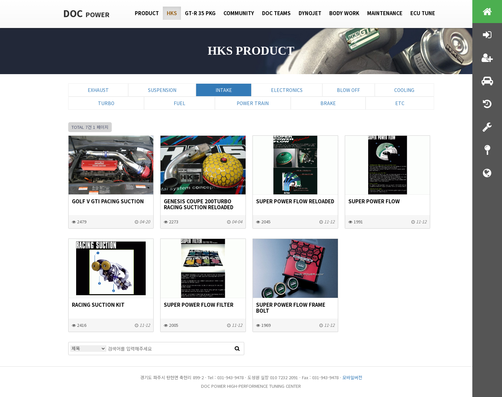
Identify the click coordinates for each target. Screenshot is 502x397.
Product (147, 13)
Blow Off (348, 90)
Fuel (179, 103)
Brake (328, 103)
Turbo (106, 103)
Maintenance (384, 13)
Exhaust (98, 90)
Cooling (404, 90)
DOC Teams (276, 13)
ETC (399, 103)
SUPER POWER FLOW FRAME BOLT (290, 307)
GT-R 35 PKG (200, 13)
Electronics (287, 90)
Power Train (253, 103)
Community (238, 13)
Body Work (344, 13)
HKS (172, 13)
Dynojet (310, 13)
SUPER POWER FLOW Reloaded (295, 201)
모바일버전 (352, 377)
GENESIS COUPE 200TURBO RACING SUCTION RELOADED (198, 204)
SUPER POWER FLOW (374, 201)
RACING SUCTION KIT (98, 304)
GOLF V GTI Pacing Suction (108, 201)
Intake (224, 90)
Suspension (162, 90)
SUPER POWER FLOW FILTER (198, 304)
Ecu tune (422, 13)
